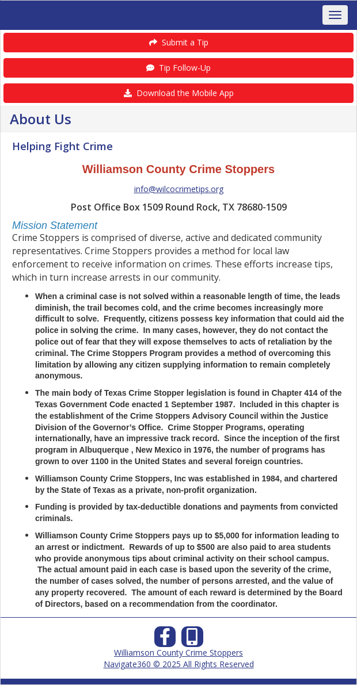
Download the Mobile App (179, 92)
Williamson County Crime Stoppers (178, 652)
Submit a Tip (178, 42)
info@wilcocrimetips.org (178, 188)
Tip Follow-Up (178, 67)
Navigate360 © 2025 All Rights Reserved (179, 664)
